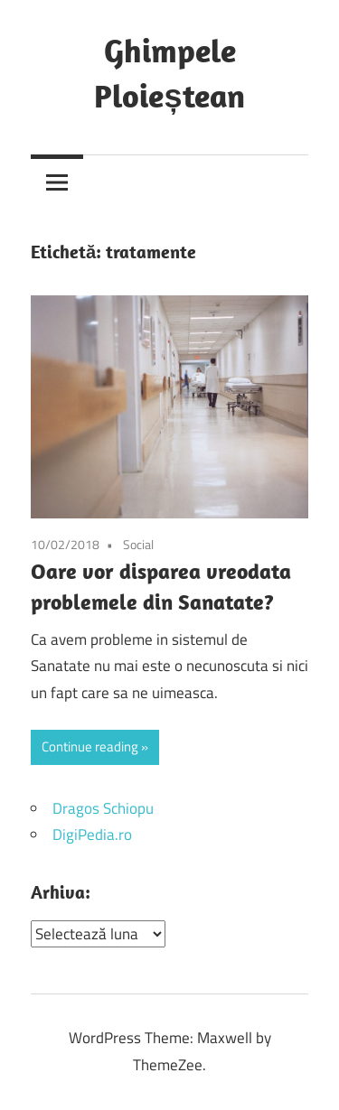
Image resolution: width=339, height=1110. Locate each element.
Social (138, 544)
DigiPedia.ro (92, 834)
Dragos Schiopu (103, 808)
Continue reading (90, 746)
